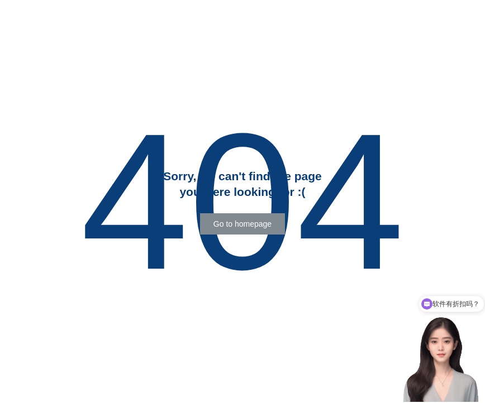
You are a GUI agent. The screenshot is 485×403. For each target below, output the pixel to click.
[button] (242, 224)
